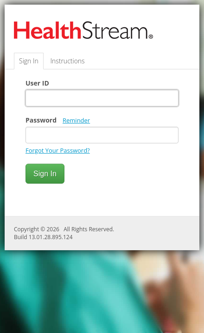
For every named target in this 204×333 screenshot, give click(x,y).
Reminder (76, 120)
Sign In (28, 60)
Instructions (67, 60)
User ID (37, 83)
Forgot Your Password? (58, 150)
